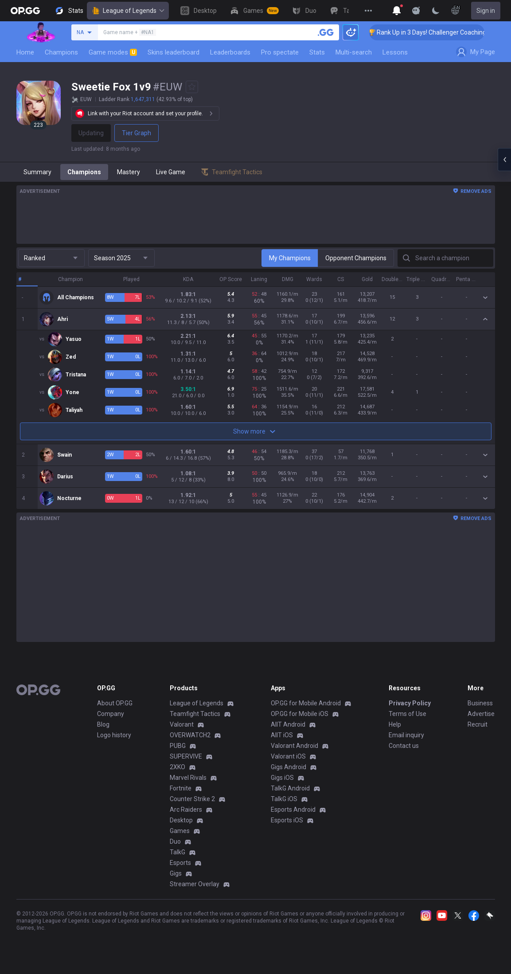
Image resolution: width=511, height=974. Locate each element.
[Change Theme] (436, 11)
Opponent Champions (355, 258)
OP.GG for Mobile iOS (299, 713)
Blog (103, 724)
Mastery (128, 172)
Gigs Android (288, 767)
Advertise (481, 713)
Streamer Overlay (194, 884)
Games (180, 830)
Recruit (478, 724)
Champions (61, 52)
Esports (180, 862)
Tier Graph (136, 133)
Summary (37, 172)
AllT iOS (282, 735)
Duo (175, 841)
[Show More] (397, 11)
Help (395, 724)
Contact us (404, 745)
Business (480, 703)
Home (25, 52)
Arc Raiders (186, 809)
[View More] (368, 11)
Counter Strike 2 (192, 798)
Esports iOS (287, 820)
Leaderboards (230, 52)
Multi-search (353, 52)
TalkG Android (290, 788)
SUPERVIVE (186, 756)
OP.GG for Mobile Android (306, 703)
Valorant (182, 724)
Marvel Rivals (188, 777)
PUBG (178, 745)
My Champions (290, 258)
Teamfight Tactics (195, 713)
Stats (317, 52)
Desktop (181, 820)
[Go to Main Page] (25, 10)
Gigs (176, 873)
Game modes (113, 52)
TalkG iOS (284, 798)
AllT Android (288, 724)
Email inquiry (406, 735)
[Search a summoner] (325, 32)
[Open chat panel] (504, 159)
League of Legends (127, 10)
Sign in (485, 10)
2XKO (177, 767)
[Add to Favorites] (192, 87)
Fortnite (180, 788)
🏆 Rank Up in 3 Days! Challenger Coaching (441, 32)
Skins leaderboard (173, 52)
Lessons (395, 52)
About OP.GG (115, 703)
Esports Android (293, 809)
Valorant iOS (288, 756)
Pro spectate (280, 52)
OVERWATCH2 (190, 735)
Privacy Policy (410, 703)
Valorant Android (294, 745)
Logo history (114, 735)
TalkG (177, 852)
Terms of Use (407, 713)
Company (110, 713)
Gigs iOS (282, 777)
